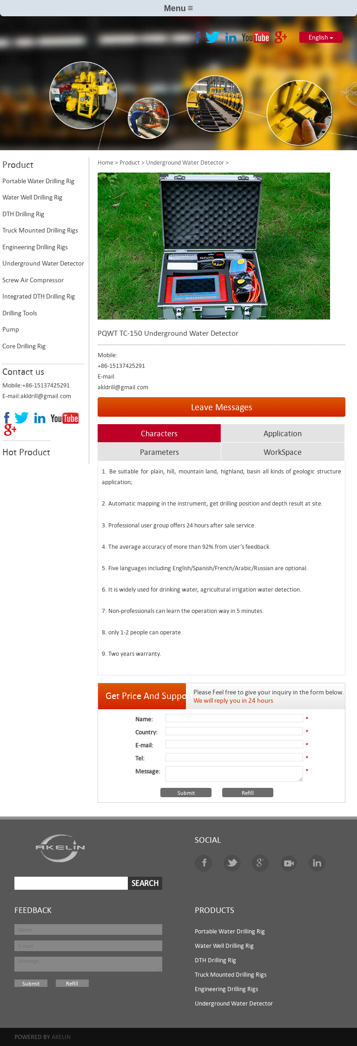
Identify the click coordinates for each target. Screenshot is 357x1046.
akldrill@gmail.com (45, 396)
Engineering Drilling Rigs (35, 247)
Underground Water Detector (43, 263)
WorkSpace (283, 452)
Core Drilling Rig (24, 346)
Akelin (61, 1037)
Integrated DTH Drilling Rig (38, 296)
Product (129, 162)
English (321, 37)
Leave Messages (221, 407)
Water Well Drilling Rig (32, 197)
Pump (10, 329)
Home (105, 162)
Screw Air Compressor (33, 280)
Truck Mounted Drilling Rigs (40, 230)
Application (283, 433)
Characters (159, 433)
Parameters (159, 452)
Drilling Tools (19, 313)
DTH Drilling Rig (23, 214)
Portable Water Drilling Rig (38, 181)
